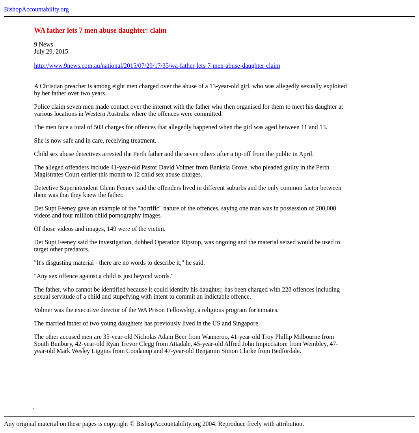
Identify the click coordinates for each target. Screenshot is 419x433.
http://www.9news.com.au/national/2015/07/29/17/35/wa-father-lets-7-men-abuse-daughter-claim (157, 65)
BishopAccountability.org (36, 9)
